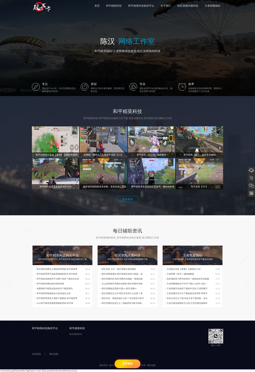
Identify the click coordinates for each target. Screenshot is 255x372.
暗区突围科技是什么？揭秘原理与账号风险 (122, 303)
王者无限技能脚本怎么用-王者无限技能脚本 (187, 303)
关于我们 (166, 5)
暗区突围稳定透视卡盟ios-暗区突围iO (119, 288)
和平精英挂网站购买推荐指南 (50, 283)
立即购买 (127, 363)
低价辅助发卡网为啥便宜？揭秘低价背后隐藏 (188, 279)
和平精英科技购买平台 (141, 5)
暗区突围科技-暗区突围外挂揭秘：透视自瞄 (122, 279)
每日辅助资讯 (75, 334)
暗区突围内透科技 (187, 5)
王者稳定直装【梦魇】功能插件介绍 (184, 269)
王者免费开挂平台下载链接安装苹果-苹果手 (187, 293)
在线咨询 (251, 170)
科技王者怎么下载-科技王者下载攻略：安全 (187, 298)
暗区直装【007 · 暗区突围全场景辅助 (119, 269)
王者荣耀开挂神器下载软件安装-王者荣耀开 (187, 288)
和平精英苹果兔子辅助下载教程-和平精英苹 (57, 298)
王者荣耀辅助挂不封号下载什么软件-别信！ (187, 283)
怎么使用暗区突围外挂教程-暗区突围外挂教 (122, 283)
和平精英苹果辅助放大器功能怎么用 (53, 293)
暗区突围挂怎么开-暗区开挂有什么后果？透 (122, 293)
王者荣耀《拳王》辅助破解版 (180, 274)
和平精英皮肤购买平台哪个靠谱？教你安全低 (58, 279)
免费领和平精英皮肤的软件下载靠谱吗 (55, 288)
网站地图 (53, 354)
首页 (97, 5)
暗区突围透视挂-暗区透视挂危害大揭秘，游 (122, 274)
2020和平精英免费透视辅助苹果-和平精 (55, 303)
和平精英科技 (114, 5)
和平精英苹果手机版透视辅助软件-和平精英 (57, 274)
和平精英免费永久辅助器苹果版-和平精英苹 (57, 269)
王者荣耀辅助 (212, 5)
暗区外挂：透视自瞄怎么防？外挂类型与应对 (123, 298)
